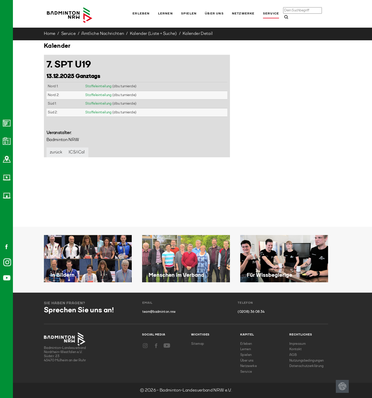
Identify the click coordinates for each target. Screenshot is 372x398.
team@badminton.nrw (159, 312)
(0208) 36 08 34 (251, 312)
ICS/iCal (77, 152)
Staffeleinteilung (98, 86)
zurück (56, 152)
